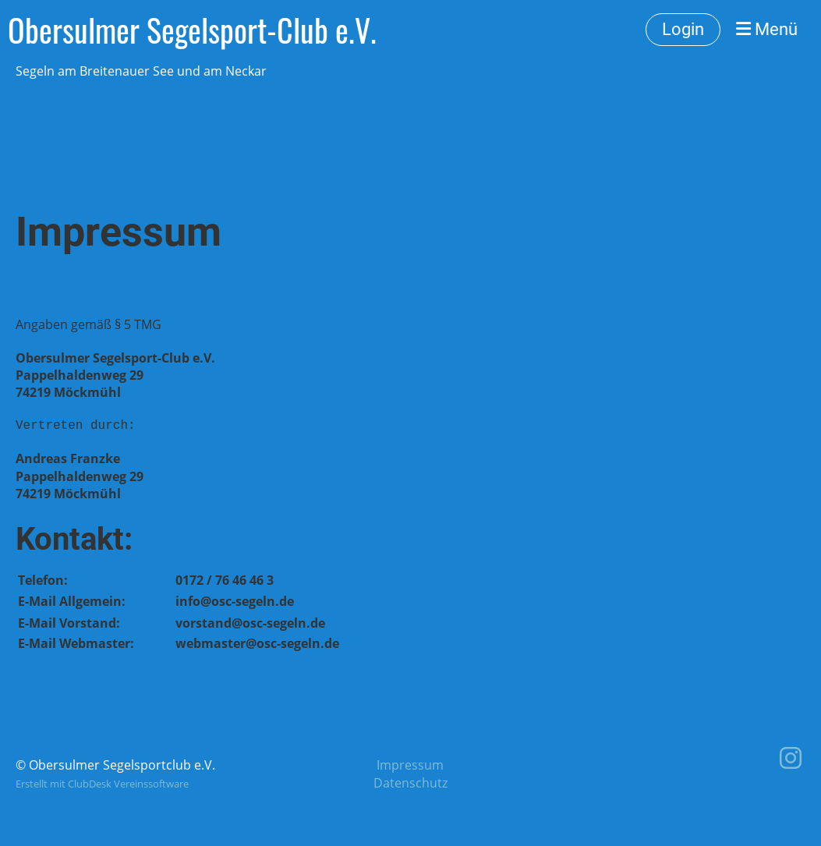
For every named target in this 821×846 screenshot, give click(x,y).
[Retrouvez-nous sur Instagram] (791, 757)
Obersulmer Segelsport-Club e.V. (192, 29)
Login (683, 29)
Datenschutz (410, 782)
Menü (767, 29)
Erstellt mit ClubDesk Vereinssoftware (102, 784)
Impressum (410, 764)
